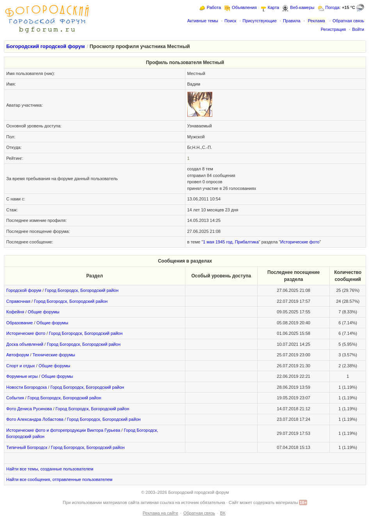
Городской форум (23, 290)
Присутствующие (259, 20)
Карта (273, 7)
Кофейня (15, 311)
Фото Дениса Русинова (29, 408)
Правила (292, 20)
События (15, 397)
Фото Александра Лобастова (34, 419)
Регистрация (333, 29)
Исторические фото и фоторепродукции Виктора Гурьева (63, 430)
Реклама (316, 20)
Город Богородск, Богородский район (82, 290)
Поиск (230, 20)
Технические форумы (53, 354)
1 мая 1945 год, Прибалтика (231, 242)
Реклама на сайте (160, 513)
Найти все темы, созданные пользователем (49, 469)
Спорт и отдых (20, 365)
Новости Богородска (26, 387)
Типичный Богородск (26, 447)
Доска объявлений (24, 344)
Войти (358, 29)
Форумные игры (22, 376)
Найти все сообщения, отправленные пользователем (59, 479)
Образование (19, 322)
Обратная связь (348, 20)
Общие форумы (43, 311)
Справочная (18, 301)
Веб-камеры (302, 7)
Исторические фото (299, 242)
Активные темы (202, 20)
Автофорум (17, 354)
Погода (333, 7)
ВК (223, 513)
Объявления (244, 7)
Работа (214, 7)
